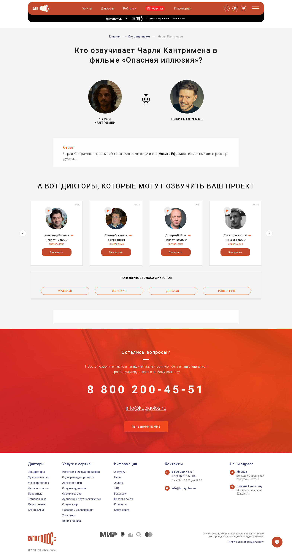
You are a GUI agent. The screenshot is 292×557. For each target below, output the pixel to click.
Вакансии (120, 493)
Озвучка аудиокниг (74, 488)
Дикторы (107, 8)
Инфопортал (182, 8)
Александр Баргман (56, 235)
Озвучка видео (72, 493)
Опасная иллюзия (124, 154)
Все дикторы (36, 471)
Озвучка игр (70, 504)
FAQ (116, 488)
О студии (120, 471)
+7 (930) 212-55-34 (183, 476)
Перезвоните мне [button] (146, 426)
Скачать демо (56, 244)
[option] (57, 233)
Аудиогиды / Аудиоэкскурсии (81, 499)
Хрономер (68, 515)
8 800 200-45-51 (146, 389)
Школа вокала (71, 521)
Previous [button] (22, 233)
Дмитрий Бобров (175, 235)
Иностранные (36, 504)
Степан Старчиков (116, 235)
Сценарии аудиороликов (78, 477)
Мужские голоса (38, 477)
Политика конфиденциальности (246, 541)
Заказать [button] (56, 252)
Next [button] (269, 233)
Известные (227, 291)
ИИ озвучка (155, 8)
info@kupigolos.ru (146, 408)
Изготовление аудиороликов (81, 471)
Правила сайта (123, 499)
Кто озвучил (36, 510)
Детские (173, 291)
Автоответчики (72, 482)
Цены (117, 477)
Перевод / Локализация (77, 510)
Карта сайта (121, 510)
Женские (119, 291)
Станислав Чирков (235, 235)
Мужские (65, 291)
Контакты (120, 504)
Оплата (118, 482)
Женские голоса (38, 482)
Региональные (37, 499)
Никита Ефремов (172, 154)
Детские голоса (38, 488)
